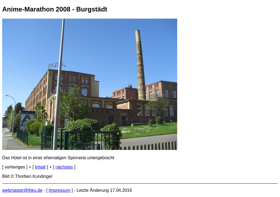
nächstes (64, 167)
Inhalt (40, 167)
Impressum (59, 190)
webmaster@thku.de (22, 190)
